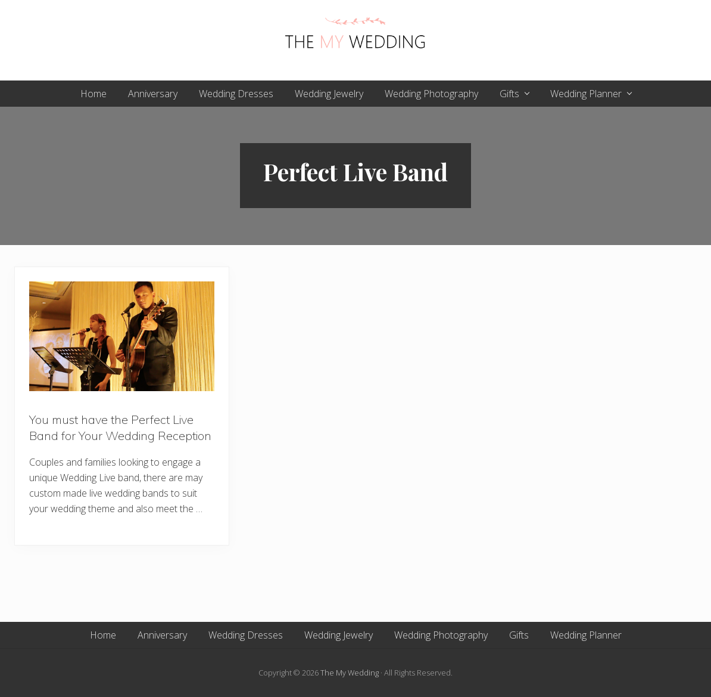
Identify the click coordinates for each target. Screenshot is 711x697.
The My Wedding (349, 672)
